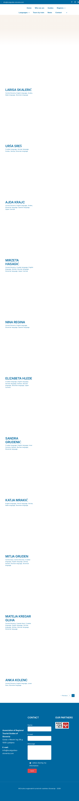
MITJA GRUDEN (16, 556)
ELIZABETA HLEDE (18, 378)
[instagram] (75, 2)
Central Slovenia (10, 93)
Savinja (13, 151)
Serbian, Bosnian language (20, 269)
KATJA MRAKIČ (16, 500)
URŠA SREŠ (13, 146)
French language (22, 503)
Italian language (10, 95)
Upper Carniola (10, 209)
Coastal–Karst (20, 623)
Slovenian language (22, 95)
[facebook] (71, 2)
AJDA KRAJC (15, 202)
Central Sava (9, 559)
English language (21, 93)
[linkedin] (78, 2)
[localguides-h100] (7, 5)
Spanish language (23, 207)
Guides (30, 93)
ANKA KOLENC (16, 680)
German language (23, 149)
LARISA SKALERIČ (18, 90)
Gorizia (30, 503)
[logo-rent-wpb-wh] (62, 723)
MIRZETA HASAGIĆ (12, 262)
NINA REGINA (15, 322)
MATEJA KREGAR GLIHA (18, 618)
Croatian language (11, 149)
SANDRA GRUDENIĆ (13, 440)
